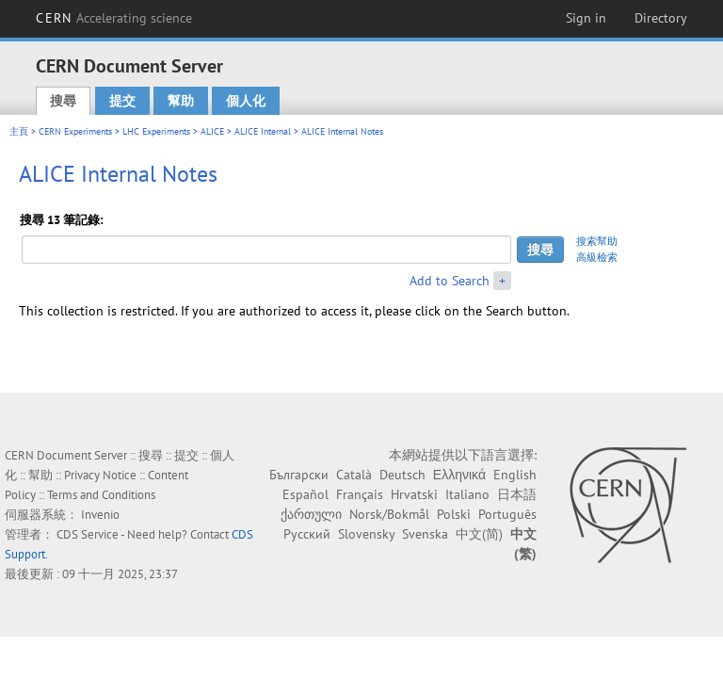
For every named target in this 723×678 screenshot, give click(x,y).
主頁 (18, 131)
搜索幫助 (597, 241)
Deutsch (402, 474)
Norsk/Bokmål (389, 514)
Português (507, 514)
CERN (114, 17)
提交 (122, 100)
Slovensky (366, 533)
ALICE (212, 131)
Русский (306, 533)
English (515, 474)
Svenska (425, 533)
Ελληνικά (459, 474)
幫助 (181, 100)
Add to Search (450, 280)
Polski (454, 514)
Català (354, 474)
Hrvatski (414, 494)
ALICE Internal (262, 131)
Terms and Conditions (101, 495)
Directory (661, 17)
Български (299, 474)
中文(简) (479, 533)
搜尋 (63, 100)
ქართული (311, 514)
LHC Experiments (156, 131)
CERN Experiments (75, 131)
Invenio (100, 515)
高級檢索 (597, 257)
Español (305, 494)
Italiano (467, 494)
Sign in (586, 17)
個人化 (245, 100)
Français (359, 494)
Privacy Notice (100, 475)
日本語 (517, 494)
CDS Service (87, 534)
